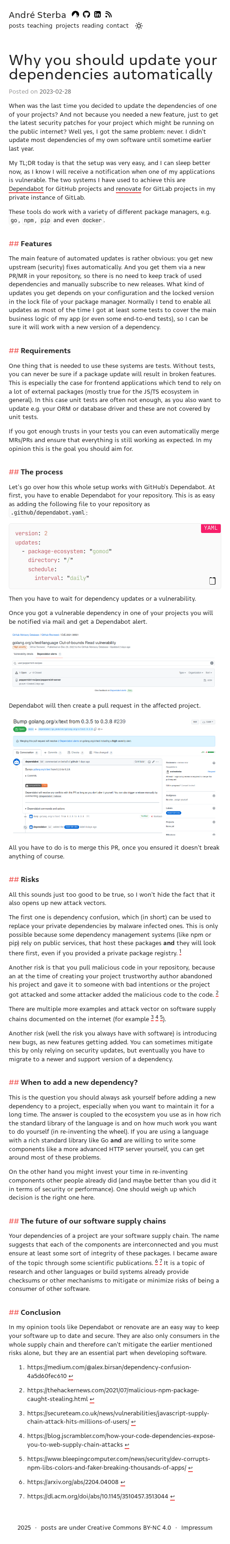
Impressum (197, 1522)
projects (67, 25)
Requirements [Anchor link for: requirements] (46, 350)
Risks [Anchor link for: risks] (30, 874)
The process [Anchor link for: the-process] (42, 471)
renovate (128, 188)
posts (16, 25)
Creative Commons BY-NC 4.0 (129, 1522)
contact (117, 25)
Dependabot (26, 188)
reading (93, 25)
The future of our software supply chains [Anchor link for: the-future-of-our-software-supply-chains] (93, 1215)
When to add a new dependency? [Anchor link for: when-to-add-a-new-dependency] (79, 1076)
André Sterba (37, 15)
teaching (39, 25)
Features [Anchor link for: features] (36, 243)
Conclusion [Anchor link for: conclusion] (41, 1306)
